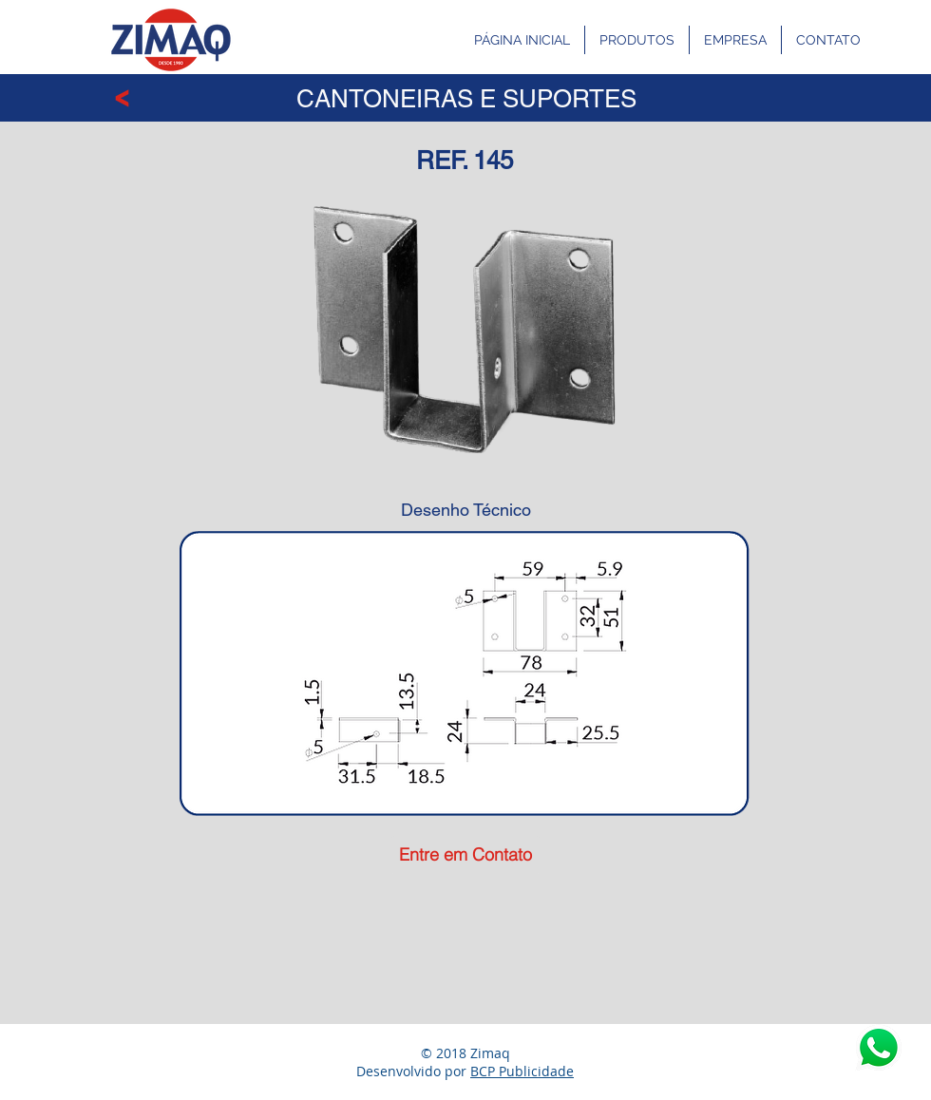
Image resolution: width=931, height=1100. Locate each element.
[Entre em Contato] (465, 855)
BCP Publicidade (522, 1071)
